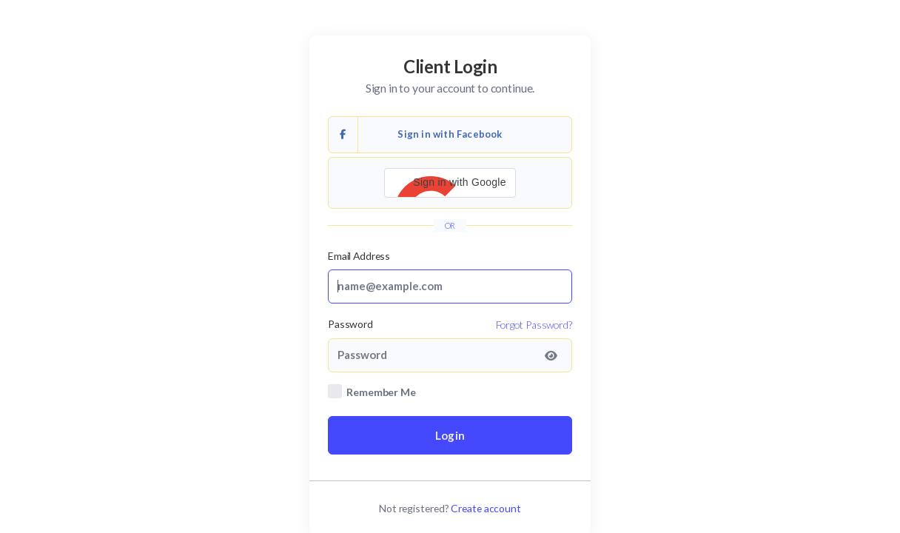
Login (450, 435)
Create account (486, 508)
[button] (449, 183)
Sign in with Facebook (416, 134)
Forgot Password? (534, 324)
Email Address (359, 255)
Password (350, 324)
